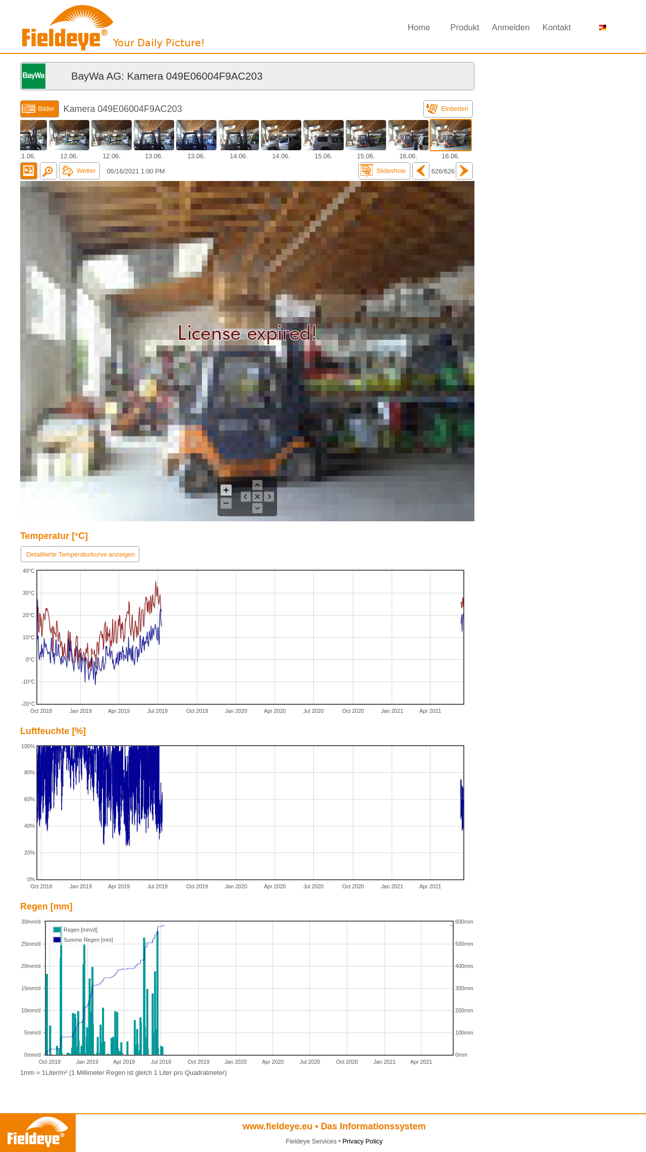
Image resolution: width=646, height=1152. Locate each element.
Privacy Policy (362, 1141)
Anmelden (511, 27)
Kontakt (557, 27)
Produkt (464, 27)
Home (419, 27)
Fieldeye (113, 30)
